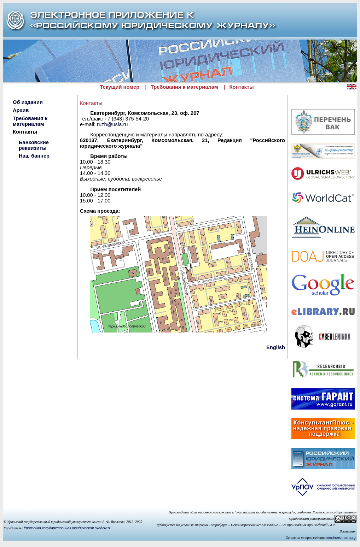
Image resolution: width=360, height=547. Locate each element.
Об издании (28, 102)
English (275, 347)
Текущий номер (119, 87)
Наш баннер (34, 156)
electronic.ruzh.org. (341, 538)
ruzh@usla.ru (112, 124)
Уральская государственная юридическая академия (67, 528)
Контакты (242, 87)
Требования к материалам (184, 87)
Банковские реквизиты (34, 145)
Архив (21, 110)
